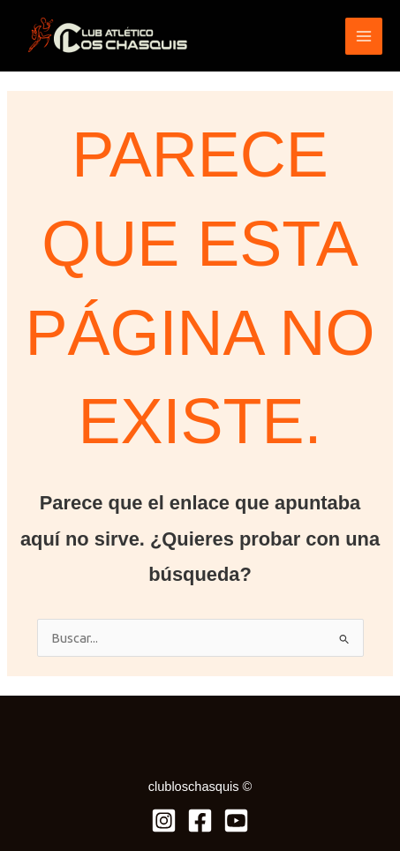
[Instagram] (164, 820)
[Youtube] (236, 820)
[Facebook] (200, 820)
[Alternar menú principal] (363, 36)
